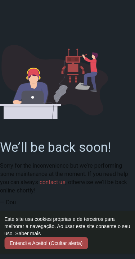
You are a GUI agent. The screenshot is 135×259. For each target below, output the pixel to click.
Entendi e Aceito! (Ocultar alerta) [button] (46, 243)
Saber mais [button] (28, 233)
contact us (53, 182)
